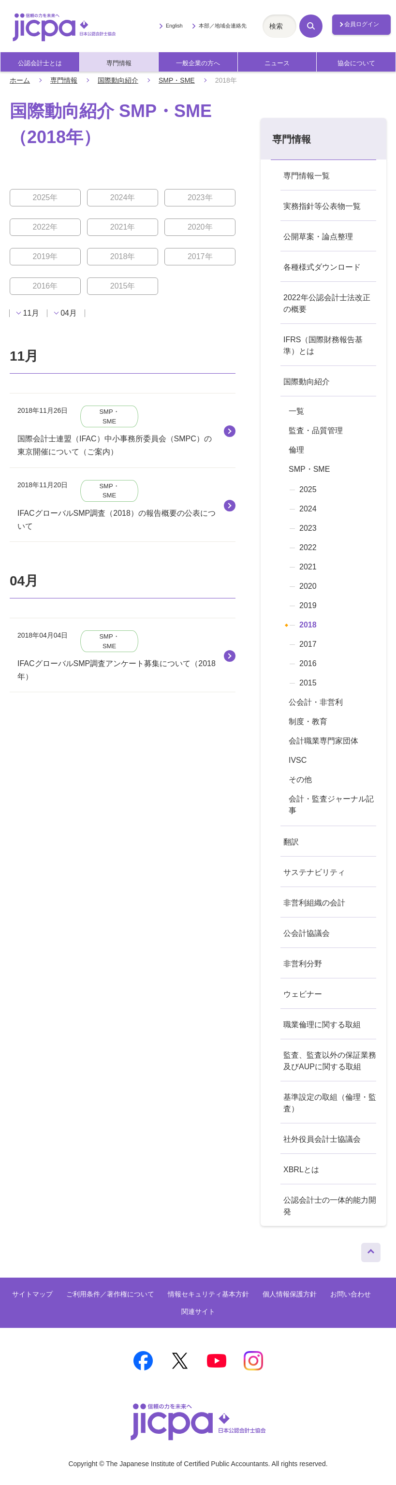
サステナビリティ (314, 872)
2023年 (200, 197)
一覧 (296, 411)
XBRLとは (301, 1169)
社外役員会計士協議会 (322, 1139)
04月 (68, 313)
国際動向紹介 (118, 80)
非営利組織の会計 (314, 903)
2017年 (200, 256)
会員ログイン (361, 24)
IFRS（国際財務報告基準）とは (323, 345)
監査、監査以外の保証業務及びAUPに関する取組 (329, 1061)
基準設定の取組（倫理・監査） (329, 1103)
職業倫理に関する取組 (322, 1024)
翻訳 (291, 842)
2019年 (45, 256)
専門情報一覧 (306, 176)
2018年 (122, 256)
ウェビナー (302, 994)
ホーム (20, 80)
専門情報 (119, 63)
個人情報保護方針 (290, 1294)
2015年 (122, 286)
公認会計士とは (40, 63)
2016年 (45, 286)
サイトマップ (32, 1294)
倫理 (296, 450)
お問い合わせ (350, 1294)
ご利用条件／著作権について (110, 1294)
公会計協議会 (306, 933)
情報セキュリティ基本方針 (208, 1294)
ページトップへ (371, 1250)
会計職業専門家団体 (323, 741)
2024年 (122, 197)
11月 (31, 313)
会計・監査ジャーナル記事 (331, 805)
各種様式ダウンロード (322, 267)
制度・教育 (308, 721)
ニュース (277, 63)
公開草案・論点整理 (318, 237)
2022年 (45, 227)
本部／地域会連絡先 (223, 26)
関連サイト (198, 1311)
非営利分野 (302, 964)
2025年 (45, 197)
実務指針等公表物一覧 (322, 206)
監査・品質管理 (316, 430)
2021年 (122, 227)
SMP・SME (177, 80)
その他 (300, 779)
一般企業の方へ (198, 63)
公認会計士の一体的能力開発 (329, 1206)
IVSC (298, 760)
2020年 (200, 227)
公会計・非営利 (316, 702)
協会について (356, 63)
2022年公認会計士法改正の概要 (326, 303)
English (174, 26)
